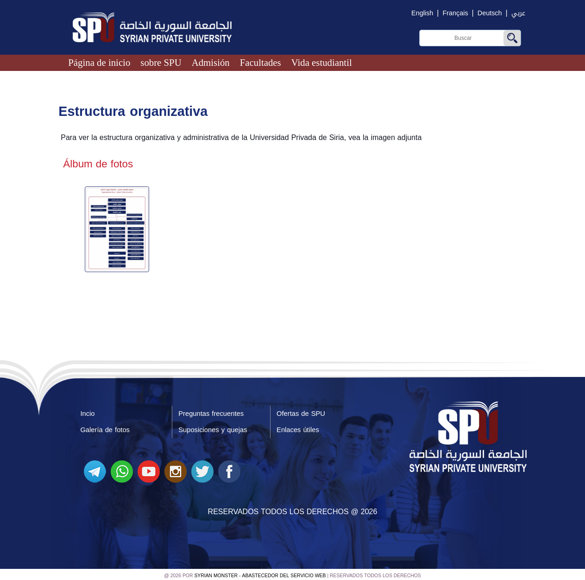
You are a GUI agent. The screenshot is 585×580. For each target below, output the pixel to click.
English (422, 13)
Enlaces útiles (298, 427)
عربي (518, 13)
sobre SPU (160, 62)
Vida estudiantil (321, 62)
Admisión (211, 62)
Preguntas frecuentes (211, 411)
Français (455, 13)
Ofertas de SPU (301, 411)
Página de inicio (99, 62)
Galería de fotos (105, 427)
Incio (87, 411)
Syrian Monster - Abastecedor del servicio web (260, 573)
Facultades (260, 62)
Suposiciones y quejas (212, 427)
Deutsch (490, 13)
